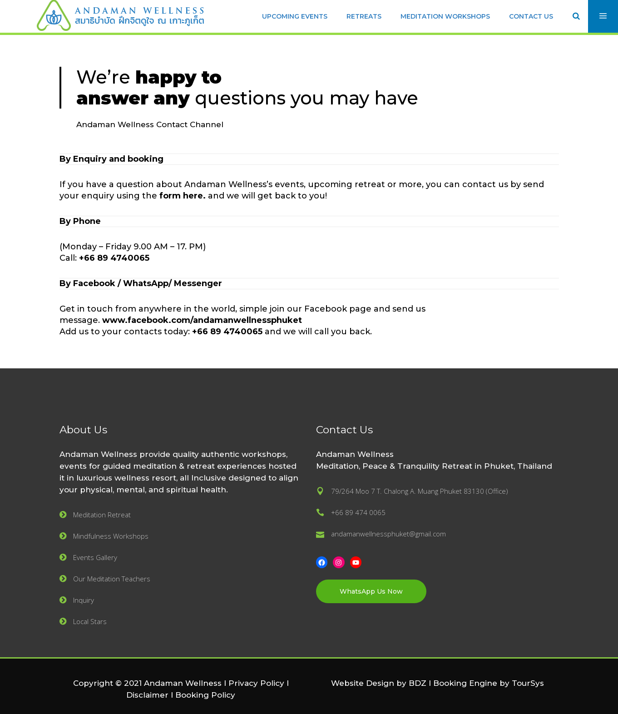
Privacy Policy (256, 683)
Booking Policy (205, 694)
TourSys (528, 683)
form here (181, 196)
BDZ (417, 683)
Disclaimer (147, 694)
